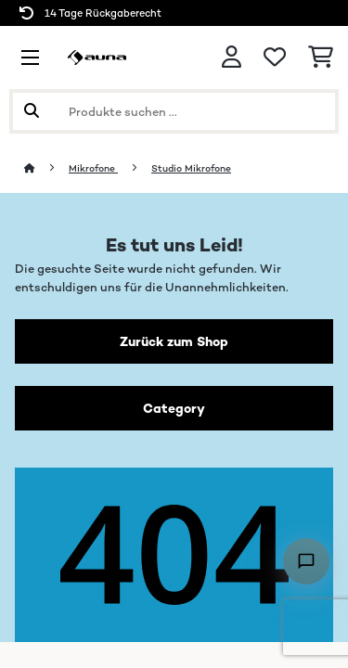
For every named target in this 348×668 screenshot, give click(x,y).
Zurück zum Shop (174, 341)
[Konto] (231, 57)
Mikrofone (93, 168)
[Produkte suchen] (174, 111)
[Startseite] (46, 168)
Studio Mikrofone (191, 168)
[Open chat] (306, 561)
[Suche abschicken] (31, 111)
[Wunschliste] (275, 57)
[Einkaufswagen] (320, 57)
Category (174, 408)
